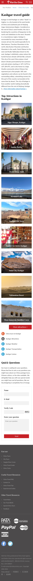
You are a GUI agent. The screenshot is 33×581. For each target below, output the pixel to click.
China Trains (7, 468)
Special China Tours (9, 506)
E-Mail (6, 399)
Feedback (6, 509)
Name (6, 390)
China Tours (6, 456)
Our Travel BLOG (8, 503)
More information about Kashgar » (15, 89)
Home (14, 8)
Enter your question (11, 417)
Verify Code (8, 408)
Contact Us (6, 482)
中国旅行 (16, 572)
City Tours (6, 459)
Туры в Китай (5, 572)
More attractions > (20, 327)
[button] (16, 2)
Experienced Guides (9, 488)
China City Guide (23, 8)
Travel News (7, 500)
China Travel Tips (8, 485)
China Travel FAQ (8, 479)
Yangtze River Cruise (9, 462)
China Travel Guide (9, 465)
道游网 (8, 574)
